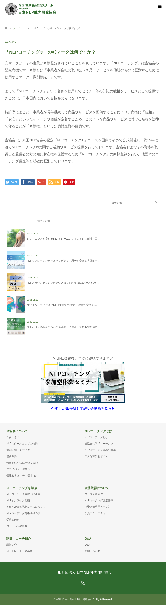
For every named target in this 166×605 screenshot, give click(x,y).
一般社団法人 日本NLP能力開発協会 (83, 572)
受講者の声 (12, 519)
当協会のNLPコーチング (99, 443)
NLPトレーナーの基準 (19, 551)
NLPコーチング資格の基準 (100, 449)
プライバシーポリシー (19, 469)
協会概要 (11, 456)
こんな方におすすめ (96, 456)
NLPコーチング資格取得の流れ (24, 513)
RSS (83, 582)
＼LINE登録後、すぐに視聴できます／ (83, 383)
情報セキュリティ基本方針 (22, 475)
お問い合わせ (92, 551)
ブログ (16, 28)
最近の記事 (44, 220)
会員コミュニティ (95, 513)
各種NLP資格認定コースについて (26, 506)
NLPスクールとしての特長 (22, 443)
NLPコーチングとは (96, 437)
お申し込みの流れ (16, 526)
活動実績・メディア (18, 449)
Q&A (87, 544)
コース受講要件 (94, 494)
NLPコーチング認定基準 (99, 500)
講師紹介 (11, 544)
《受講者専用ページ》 (98, 506)
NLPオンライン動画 (18, 500)
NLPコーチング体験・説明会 (23, 494)
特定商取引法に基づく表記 (22, 462)
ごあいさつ (12, 437)
